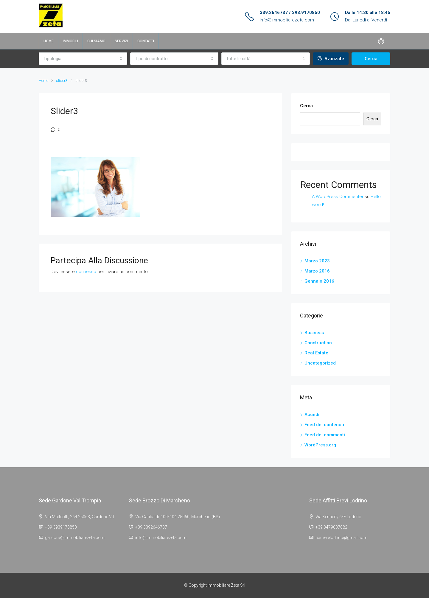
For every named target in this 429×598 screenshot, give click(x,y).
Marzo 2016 (317, 271)
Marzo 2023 (317, 261)
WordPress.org (320, 445)
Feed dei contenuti (324, 424)
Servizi (121, 41)
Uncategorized (320, 363)
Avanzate (331, 58)
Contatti (145, 41)
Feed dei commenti (324, 434)
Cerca (371, 58)
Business (314, 332)
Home (48, 41)
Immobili (70, 41)
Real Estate (316, 353)
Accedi (311, 414)
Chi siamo (96, 41)
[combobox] (83, 58)
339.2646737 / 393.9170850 (290, 12)
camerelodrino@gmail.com (341, 537)
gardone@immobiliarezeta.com (75, 537)
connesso (86, 271)
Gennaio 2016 (319, 281)
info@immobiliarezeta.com (287, 20)
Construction (318, 342)
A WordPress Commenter (337, 196)
